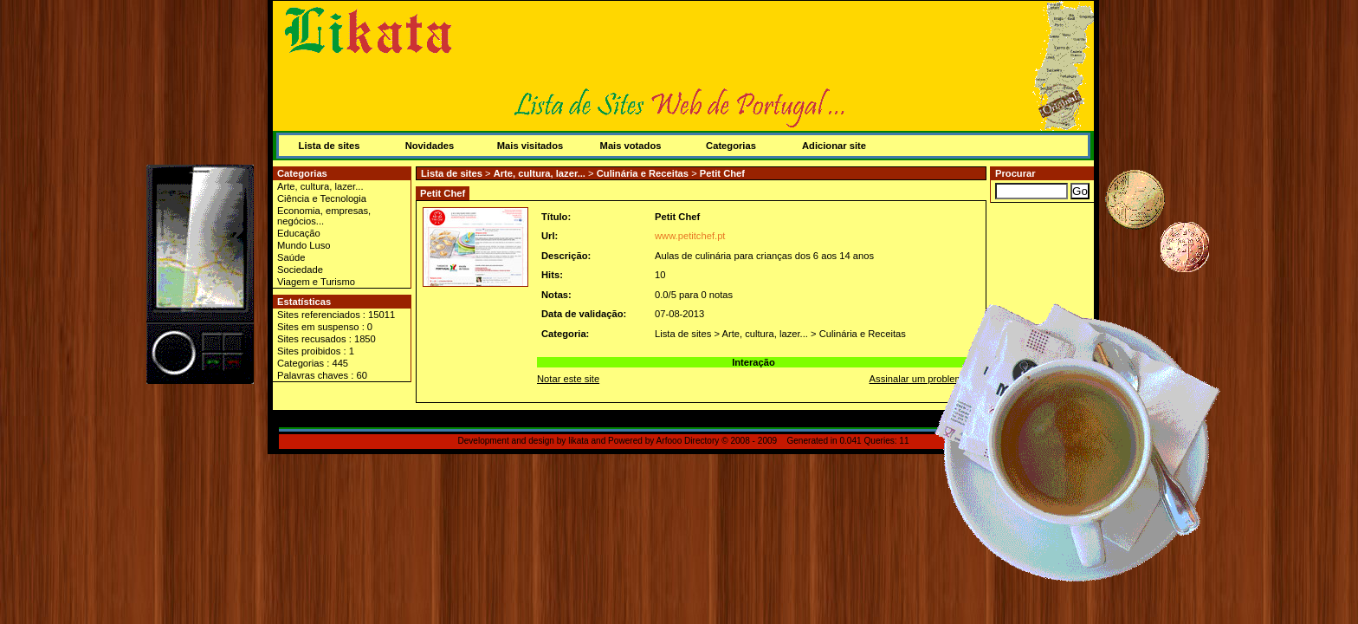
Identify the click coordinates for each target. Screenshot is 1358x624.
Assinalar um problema (919, 379)
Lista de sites (329, 145)
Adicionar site (834, 145)
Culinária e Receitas (643, 173)
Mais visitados (530, 145)
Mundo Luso (304, 245)
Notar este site (568, 379)
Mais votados (631, 145)
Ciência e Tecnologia (321, 198)
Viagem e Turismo (316, 281)
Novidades (430, 145)
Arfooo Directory (688, 440)
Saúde (291, 257)
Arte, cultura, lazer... (320, 186)
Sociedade (300, 269)
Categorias (731, 145)
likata (578, 440)
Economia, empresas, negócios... (324, 215)
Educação (298, 233)
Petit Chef (722, 173)
